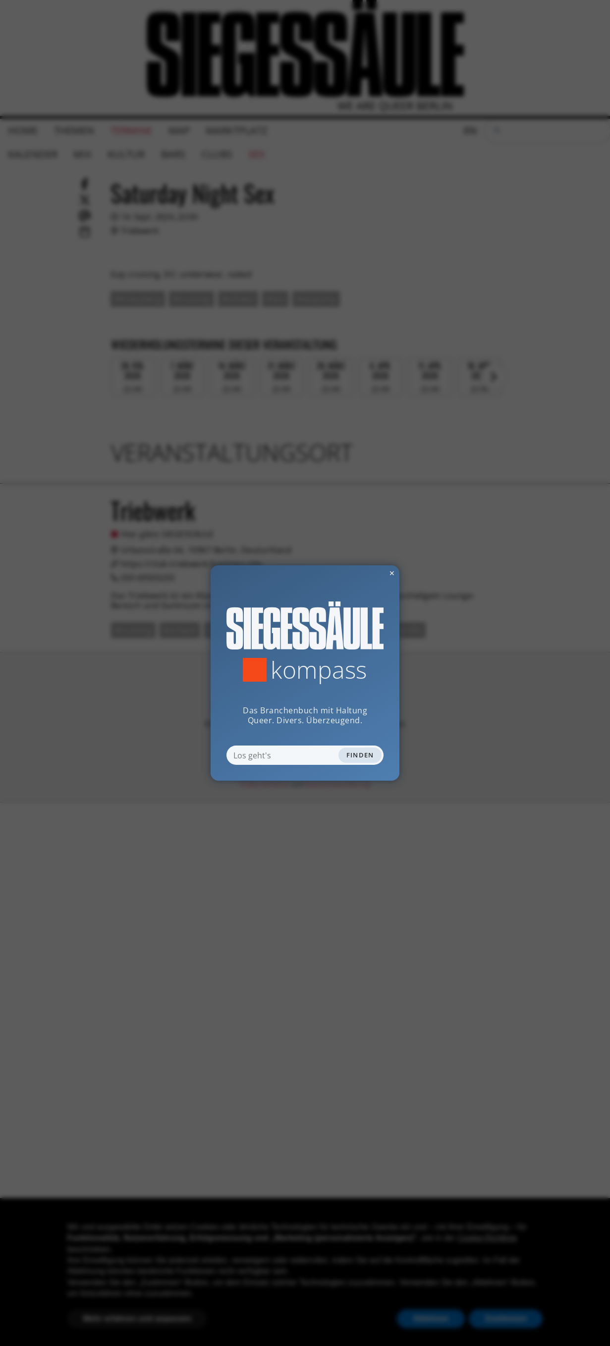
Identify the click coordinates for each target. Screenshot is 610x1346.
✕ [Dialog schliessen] (367, 573)
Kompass (319, 670)
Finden (360, 754)
